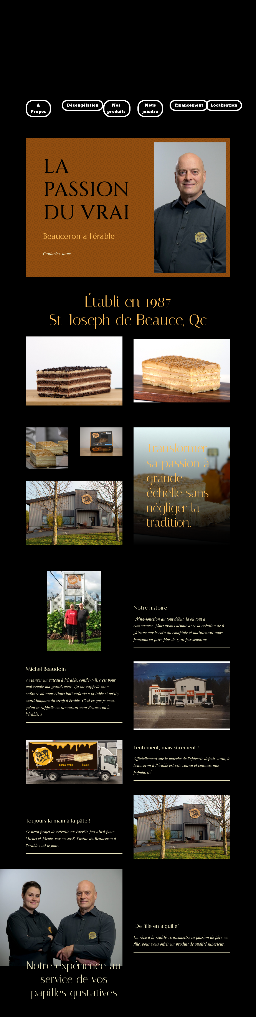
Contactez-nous (57, 253)
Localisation (224, 105)
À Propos (38, 108)
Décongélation (82, 105)
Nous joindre (150, 108)
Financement (189, 105)
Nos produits (116, 108)
